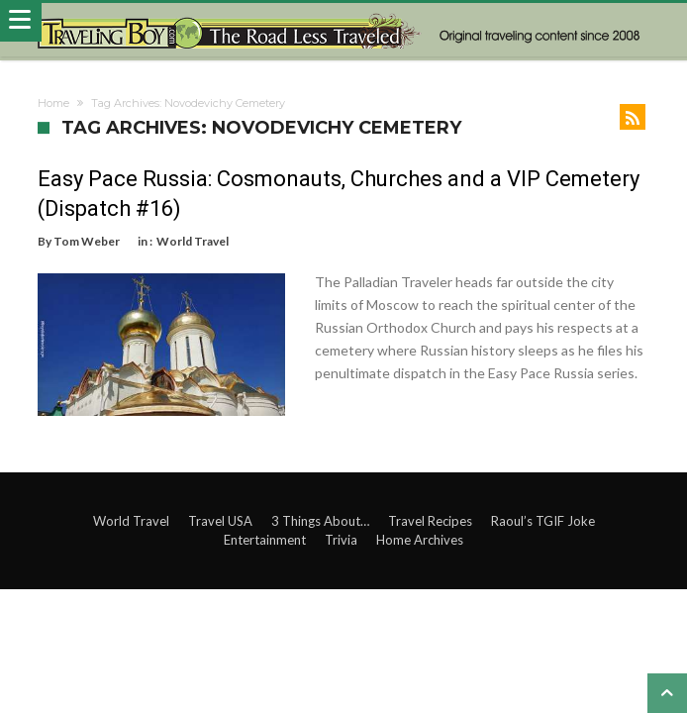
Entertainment (265, 534)
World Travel (192, 241)
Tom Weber (86, 241)
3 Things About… (320, 515)
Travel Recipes (430, 515)
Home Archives (419, 534)
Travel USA (220, 515)
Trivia (341, 534)
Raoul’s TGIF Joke (543, 515)
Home (53, 103)
